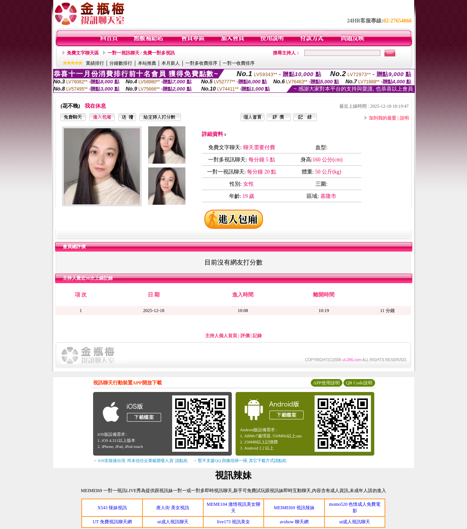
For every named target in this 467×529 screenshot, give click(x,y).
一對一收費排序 (239, 63)
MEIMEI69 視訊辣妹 (294, 507)
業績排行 (95, 63)
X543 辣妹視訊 (112, 507)
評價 (245, 335)
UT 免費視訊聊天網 (112, 521)
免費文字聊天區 (83, 53)
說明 (404, 118)
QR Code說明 (359, 383)
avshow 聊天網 (294, 521)
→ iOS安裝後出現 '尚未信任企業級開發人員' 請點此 (140, 460)
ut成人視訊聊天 (172, 521)
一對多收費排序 (201, 63)
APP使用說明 (326, 383)
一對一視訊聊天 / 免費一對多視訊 (141, 53)
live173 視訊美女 (233, 521)
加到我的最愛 (382, 118)
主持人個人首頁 (221, 335)
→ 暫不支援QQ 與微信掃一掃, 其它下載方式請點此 (240, 460)
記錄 (257, 335)
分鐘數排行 (120, 63)
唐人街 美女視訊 (172, 507)
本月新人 (170, 63)
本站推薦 (147, 63)
